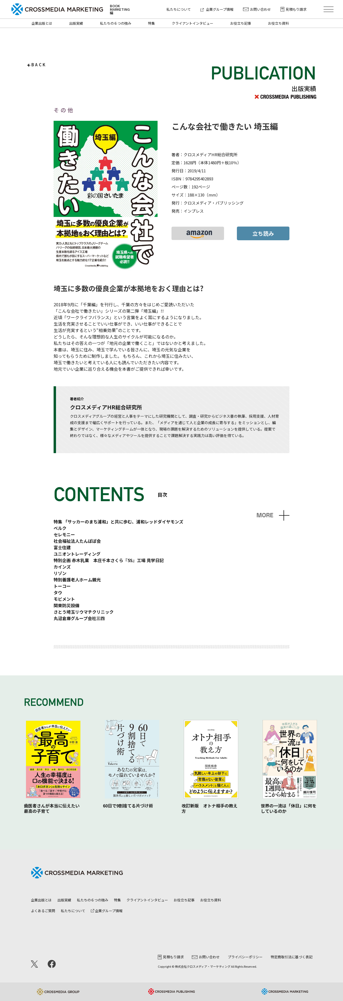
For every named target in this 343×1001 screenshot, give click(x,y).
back (39, 64)
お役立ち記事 (240, 23)
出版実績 (76, 23)
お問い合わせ (257, 9)
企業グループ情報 (216, 9)
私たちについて (178, 9)
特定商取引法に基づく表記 (291, 956)
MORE (264, 515)
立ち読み (263, 233)
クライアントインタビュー (192, 23)
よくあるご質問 (43, 910)
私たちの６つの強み (115, 23)
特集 (151, 23)
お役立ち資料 (278, 23)
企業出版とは (41, 23)
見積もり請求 (294, 9)
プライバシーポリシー (245, 956)
